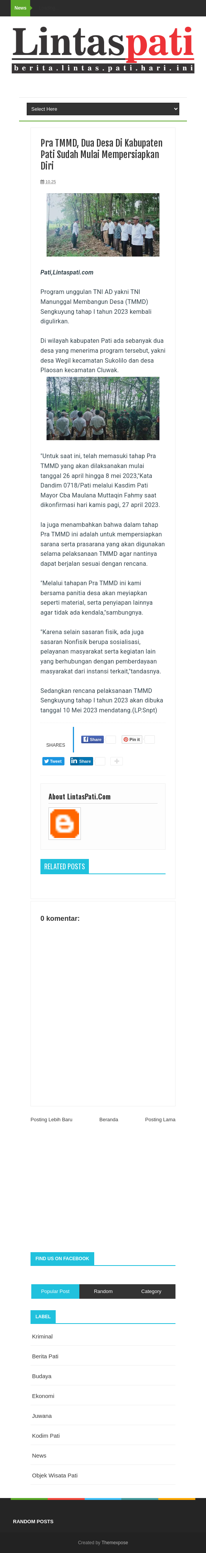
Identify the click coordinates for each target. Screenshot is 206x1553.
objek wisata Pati (54, 1475)
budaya (42, 1376)
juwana (42, 1416)
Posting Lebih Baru (51, 1119)
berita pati (45, 1356)
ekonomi (43, 1396)
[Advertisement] (103, 1191)
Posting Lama (160, 1119)
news (39, 1455)
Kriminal (42, 1336)
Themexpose (114, 1542)
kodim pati (46, 1435)
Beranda (109, 1119)
